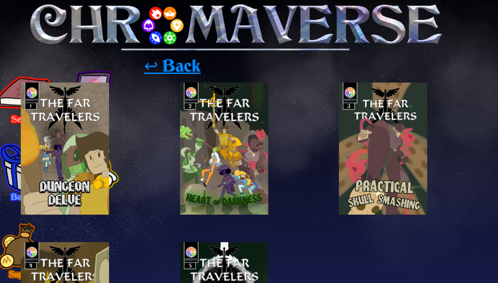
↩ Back (155, 47)
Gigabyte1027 (92, 221)
